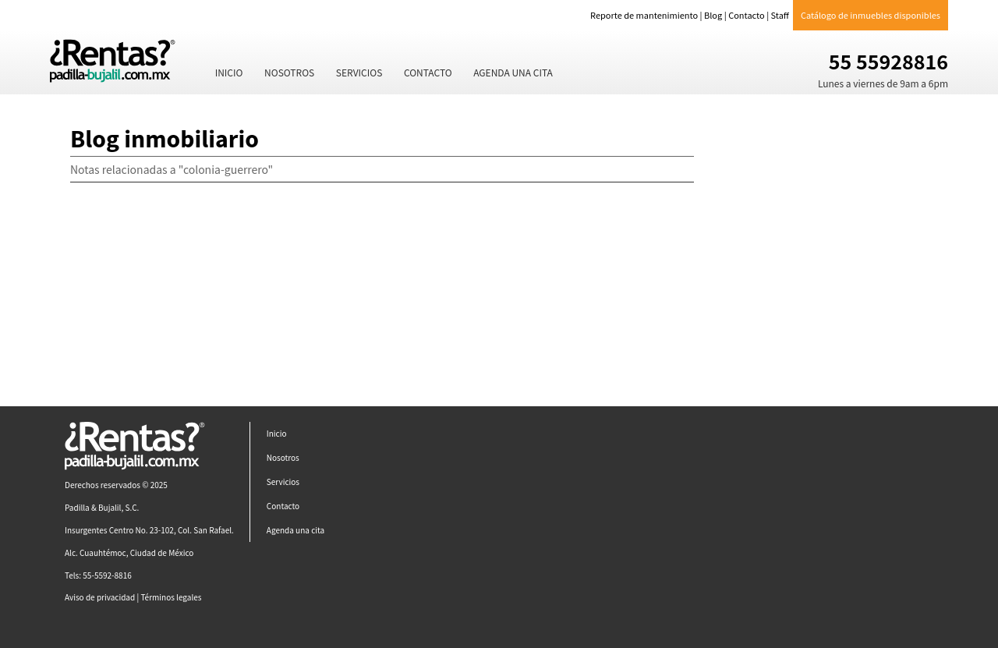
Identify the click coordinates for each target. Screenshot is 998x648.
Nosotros (289, 72)
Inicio (229, 72)
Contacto (746, 15)
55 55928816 (888, 61)
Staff (780, 15)
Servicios (359, 72)
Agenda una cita (513, 72)
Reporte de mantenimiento (644, 15)
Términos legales (170, 597)
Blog (713, 15)
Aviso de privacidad (100, 597)
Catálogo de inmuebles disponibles (870, 15)
